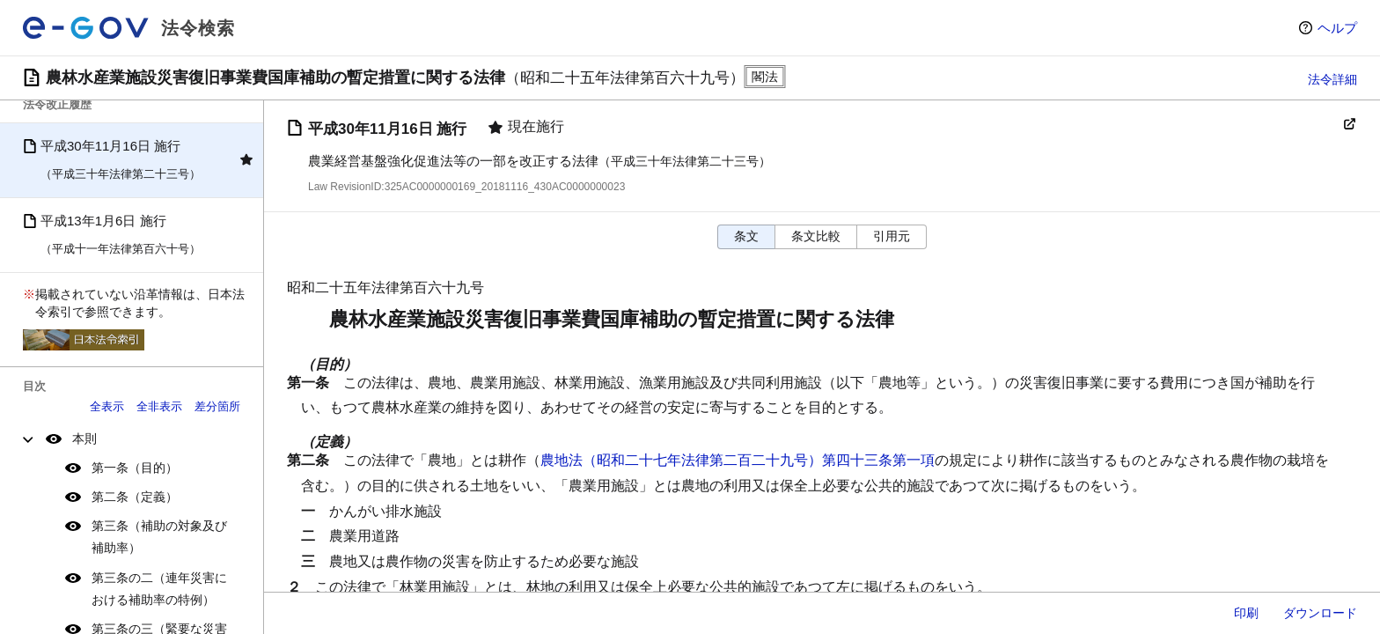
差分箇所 (217, 406)
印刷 (1246, 613)
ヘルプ (1337, 27)
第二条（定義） (135, 497)
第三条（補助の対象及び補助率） (159, 537)
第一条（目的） (135, 468)
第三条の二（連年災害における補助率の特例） (159, 589)
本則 (84, 438)
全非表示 (159, 406)
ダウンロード (1320, 613)
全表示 (107, 406)
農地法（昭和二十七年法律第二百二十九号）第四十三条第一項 (737, 460)
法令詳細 (1332, 79)
